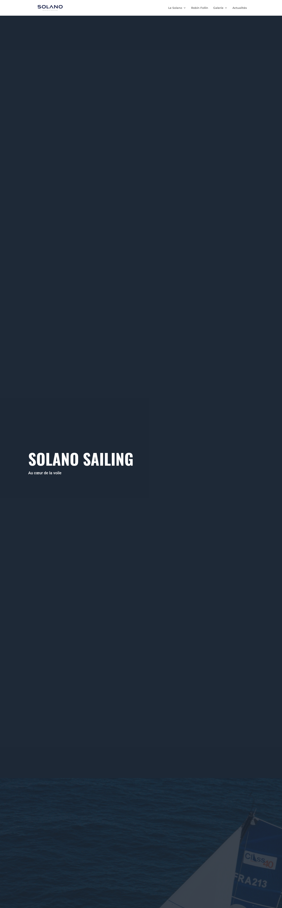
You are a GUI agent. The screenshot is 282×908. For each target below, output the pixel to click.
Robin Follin (199, 8)
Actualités (239, 8)
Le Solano (175, 8)
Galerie (218, 8)
